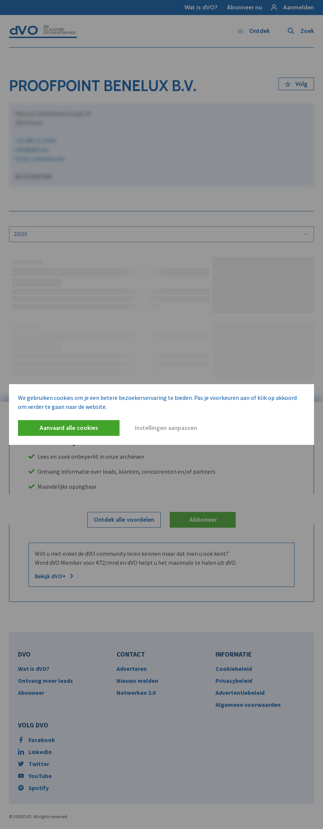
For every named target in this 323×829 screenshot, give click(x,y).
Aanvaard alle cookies (68, 427)
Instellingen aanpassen (166, 427)
